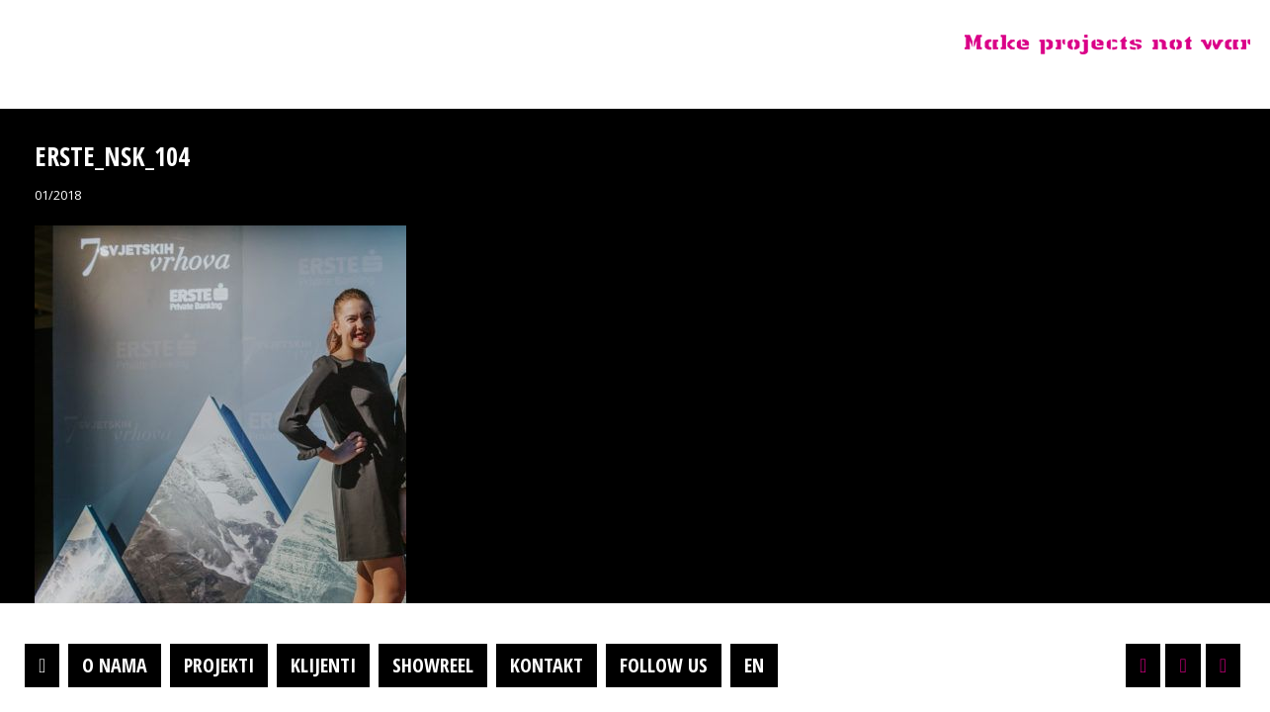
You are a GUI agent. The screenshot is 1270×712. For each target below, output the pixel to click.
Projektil (141, 43)
